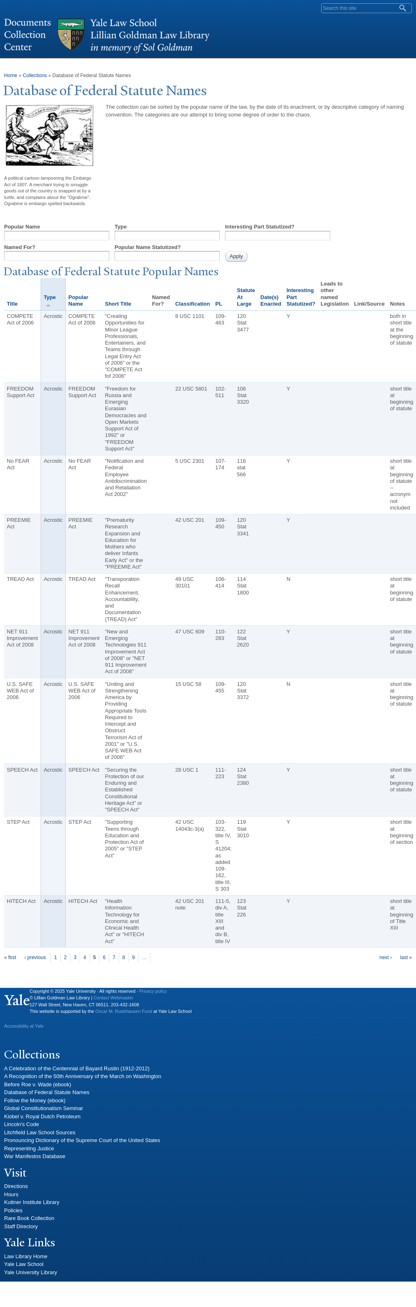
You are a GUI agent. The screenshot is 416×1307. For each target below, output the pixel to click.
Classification (192, 304)
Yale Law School (24, 1264)
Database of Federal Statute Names (46, 1092)
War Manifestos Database (34, 1156)
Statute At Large (246, 297)
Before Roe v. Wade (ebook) (37, 1084)
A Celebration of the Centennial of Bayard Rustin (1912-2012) (76, 1068)
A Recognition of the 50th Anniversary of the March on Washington (82, 1076)
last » (406, 957)
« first (10, 957)
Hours (11, 1194)
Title (12, 304)
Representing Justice (29, 1148)
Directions (16, 1186)
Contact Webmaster (113, 997)
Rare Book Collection (29, 1218)
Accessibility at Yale (24, 1026)
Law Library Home (26, 1256)
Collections (35, 75)
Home (10, 75)
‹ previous (35, 957)
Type (120, 227)
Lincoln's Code (21, 1124)
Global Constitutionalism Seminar (43, 1108)
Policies (13, 1210)
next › (385, 957)
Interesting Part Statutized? (259, 227)
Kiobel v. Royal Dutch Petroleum (42, 1116)
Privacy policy (153, 991)
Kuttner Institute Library (31, 1202)
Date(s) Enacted (270, 300)
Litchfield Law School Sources (39, 1132)
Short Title (118, 304)
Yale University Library (30, 1272)
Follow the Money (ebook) (35, 1100)
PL (218, 304)
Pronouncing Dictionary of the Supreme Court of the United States (82, 1140)
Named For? (19, 247)
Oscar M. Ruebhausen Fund (123, 1011)
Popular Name (22, 227)
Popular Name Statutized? (148, 247)
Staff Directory (21, 1226)
